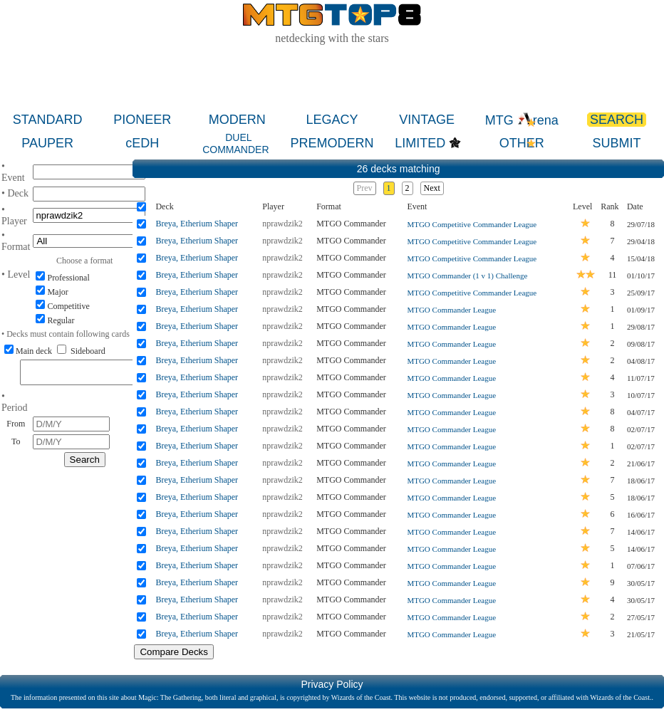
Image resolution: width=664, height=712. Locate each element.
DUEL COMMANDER (235, 143)
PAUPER (47, 143)
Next (432, 188)
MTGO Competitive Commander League (471, 224)
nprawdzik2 (282, 224)
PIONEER (142, 119)
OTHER (521, 143)
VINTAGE (427, 119)
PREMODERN (331, 143)
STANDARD (48, 119)
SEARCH (616, 119)
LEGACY (332, 119)
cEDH (142, 143)
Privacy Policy (332, 684)
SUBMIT (616, 143)
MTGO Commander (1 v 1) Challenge (467, 275)
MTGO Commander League (451, 309)
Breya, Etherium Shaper (196, 224)
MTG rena (522, 120)
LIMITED (420, 143)
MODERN (237, 119)
